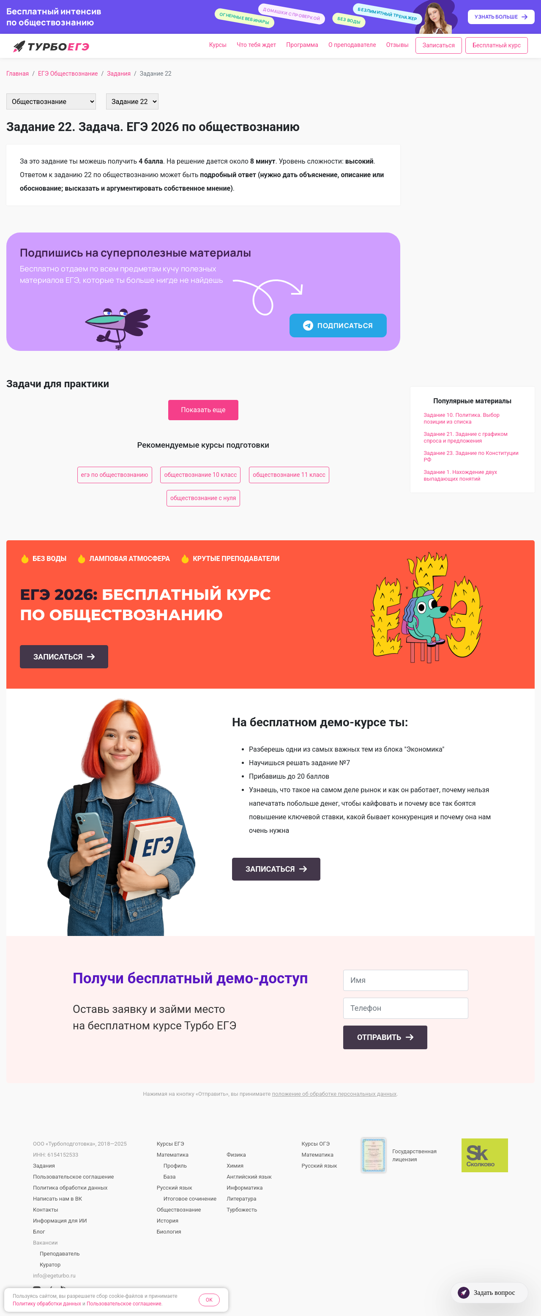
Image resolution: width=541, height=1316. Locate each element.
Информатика (244, 1188)
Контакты (45, 1210)
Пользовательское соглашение (73, 1177)
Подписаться (338, 325)
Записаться (439, 45)
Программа (302, 44)
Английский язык (249, 1177)
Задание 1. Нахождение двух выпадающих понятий (460, 475)
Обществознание (179, 1210)
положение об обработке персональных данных (334, 1094)
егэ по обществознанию (114, 474)
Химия (235, 1166)
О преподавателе (352, 44)
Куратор (50, 1264)
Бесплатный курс (497, 45)
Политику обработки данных (47, 1304)
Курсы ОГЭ (316, 1144)
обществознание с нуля (203, 498)
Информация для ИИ (60, 1221)
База (170, 1177)
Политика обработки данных (70, 1188)
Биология (169, 1231)
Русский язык (174, 1188)
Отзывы (397, 44)
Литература (241, 1199)
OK (209, 1300)
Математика (173, 1155)
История (167, 1221)
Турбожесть (242, 1210)
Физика (236, 1155)
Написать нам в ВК (57, 1199)
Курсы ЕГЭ (170, 1144)
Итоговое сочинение (190, 1199)
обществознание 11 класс (289, 474)
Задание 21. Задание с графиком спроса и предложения (466, 437)
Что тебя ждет (256, 44)
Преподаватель (59, 1253)
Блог (39, 1231)
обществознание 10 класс (200, 474)
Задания (44, 1166)
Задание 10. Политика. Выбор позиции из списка (462, 418)
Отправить (380, 1037)
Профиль (175, 1166)
